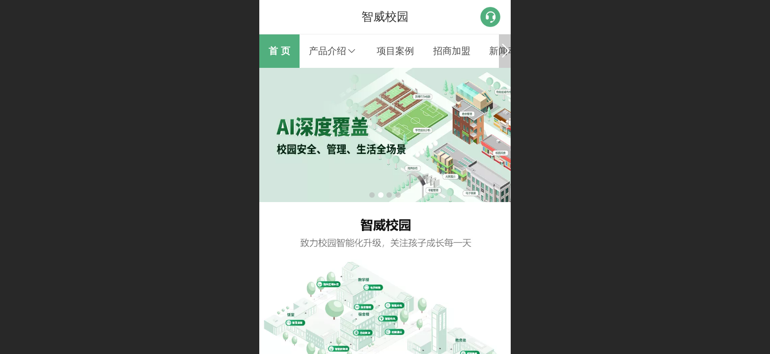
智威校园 (385, 16)
